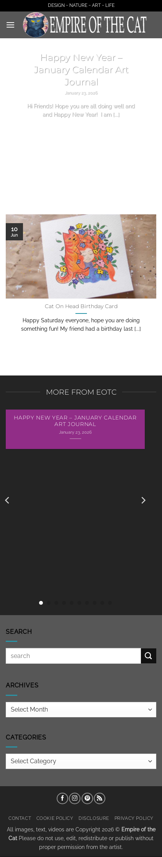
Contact (19, 818)
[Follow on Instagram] (74, 798)
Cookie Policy (55, 818)
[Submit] (148, 655)
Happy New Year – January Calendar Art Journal (81, 69)
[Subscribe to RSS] (99, 798)
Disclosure (94, 818)
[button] (10, 24)
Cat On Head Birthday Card (81, 306)
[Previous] (7, 500)
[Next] (142, 500)
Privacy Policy (134, 818)
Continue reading (81, 129)
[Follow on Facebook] (62, 798)
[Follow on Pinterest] (87, 798)
